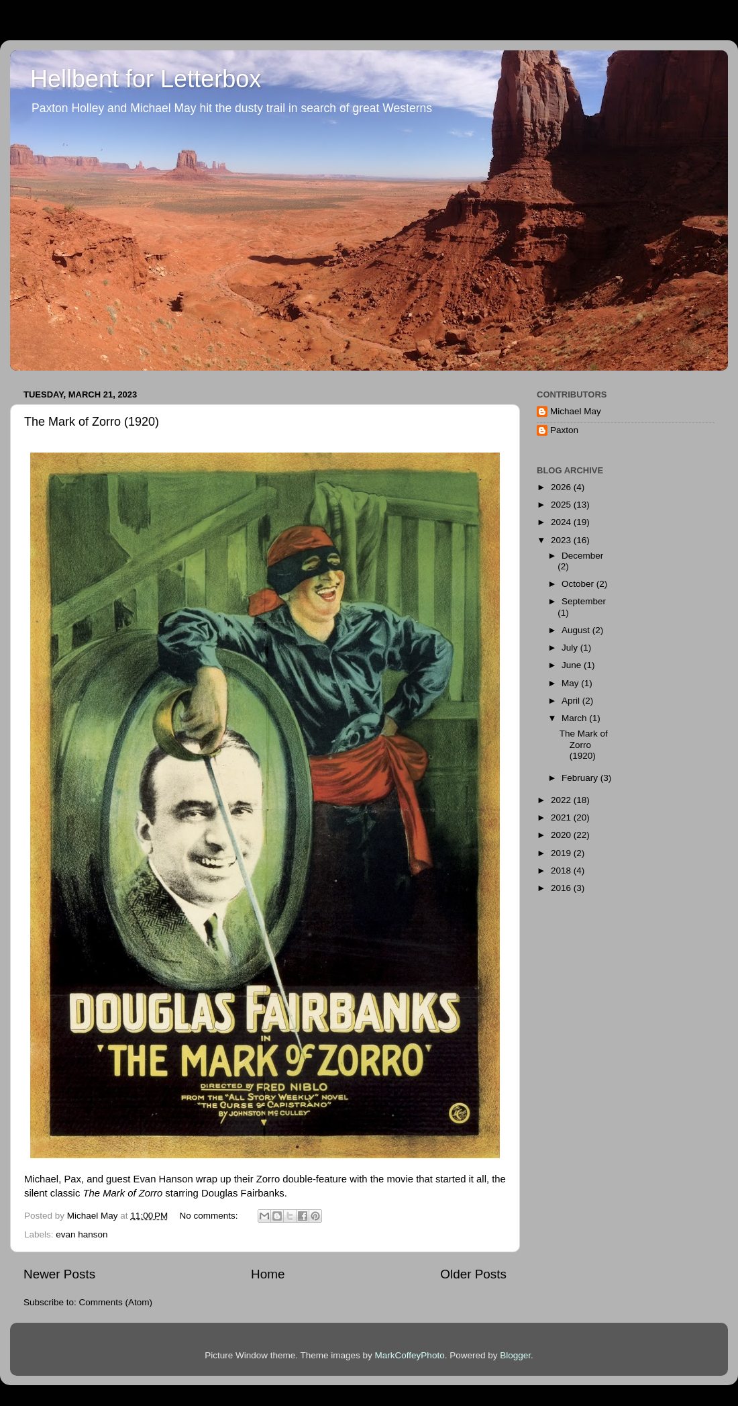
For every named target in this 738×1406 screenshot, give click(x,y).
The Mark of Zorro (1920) (91, 421)
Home (267, 1274)
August (577, 630)
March (575, 718)
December (582, 556)
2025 (562, 505)
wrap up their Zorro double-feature (271, 1179)
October (579, 584)
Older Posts (473, 1274)
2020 (562, 835)
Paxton (564, 430)
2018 (562, 870)
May (571, 683)
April (572, 701)
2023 (562, 540)
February (581, 778)
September (584, 601)
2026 (562, 487)
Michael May (575, 411)
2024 (562, 522)
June (573, 665)
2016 (562, 888)
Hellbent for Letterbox (145, 79)
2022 (562, 800)
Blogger (515, 1355)
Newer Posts (59, 1274)
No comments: (210, 1216)
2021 (562, 817)
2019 (562, 853)
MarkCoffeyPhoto (410, 1355)
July (571, 648)
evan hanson (81, 1234)
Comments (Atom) (116, 1302)
